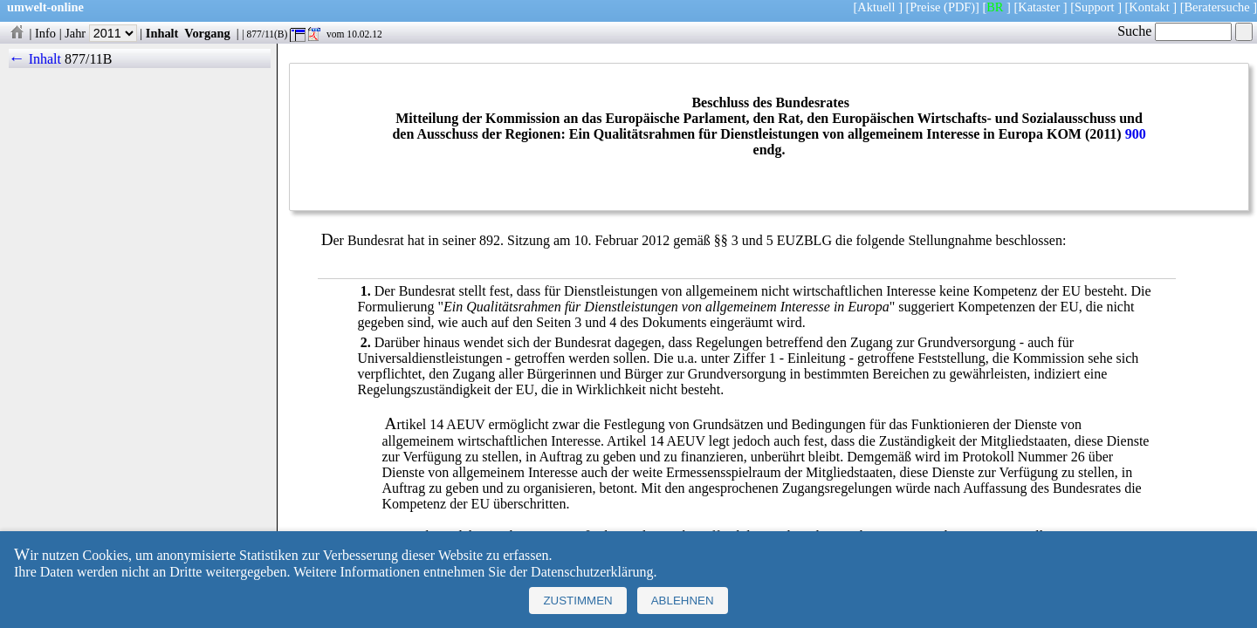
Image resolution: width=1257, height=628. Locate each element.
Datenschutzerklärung (592, 571)
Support (1095, 7)
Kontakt (1149, 7)
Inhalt (162, 33)
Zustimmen (577, 600)
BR (994, 7)
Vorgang (207, 33)
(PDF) (959, 7)
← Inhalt (35, 58)
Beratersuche (1217, 7)
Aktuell (876, 7)
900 (1135, 133)
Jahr (101, 33)
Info (45, 33)
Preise (925, 7)
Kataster (1039, 7)
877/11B (89, 58)
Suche (1174, 31)
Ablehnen (682, 600)
